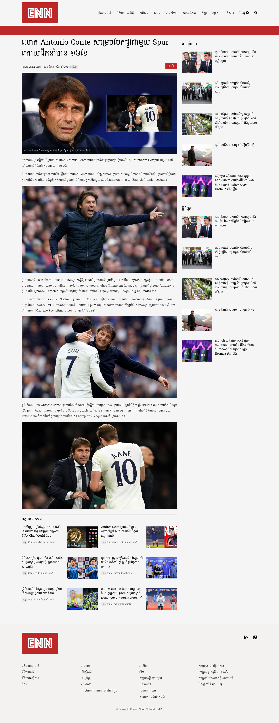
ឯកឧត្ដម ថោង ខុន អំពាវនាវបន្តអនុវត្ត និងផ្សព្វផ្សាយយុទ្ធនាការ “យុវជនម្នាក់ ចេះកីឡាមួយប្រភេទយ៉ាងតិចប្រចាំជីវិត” (121, 593)
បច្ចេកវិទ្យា (171, 13)
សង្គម (157, 13)
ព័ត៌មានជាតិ (104, 13)
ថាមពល (85, 666)
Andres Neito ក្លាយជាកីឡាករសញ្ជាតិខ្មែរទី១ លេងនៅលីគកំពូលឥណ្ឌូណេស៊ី (119, 531)
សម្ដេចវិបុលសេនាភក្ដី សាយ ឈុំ (215, 678)
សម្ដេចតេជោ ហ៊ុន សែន (211, 666)
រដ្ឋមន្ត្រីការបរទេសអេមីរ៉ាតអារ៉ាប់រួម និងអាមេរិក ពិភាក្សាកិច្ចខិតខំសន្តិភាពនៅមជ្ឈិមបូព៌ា (235, 56)
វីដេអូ (244, 13)
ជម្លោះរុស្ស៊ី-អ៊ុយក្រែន (151, 678)
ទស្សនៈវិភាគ (189, 13)
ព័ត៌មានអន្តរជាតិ (125, 13)
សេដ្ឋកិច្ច (85, 678)
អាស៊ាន (144, 666)
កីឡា (204, 13)
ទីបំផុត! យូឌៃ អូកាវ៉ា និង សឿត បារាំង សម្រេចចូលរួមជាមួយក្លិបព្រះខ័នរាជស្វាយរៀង (42, 562)
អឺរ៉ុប (142, 672)
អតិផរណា (86, 684)
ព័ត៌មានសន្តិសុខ (30, 678)
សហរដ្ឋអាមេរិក (148, 691)
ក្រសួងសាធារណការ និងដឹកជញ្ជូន (99, 691)
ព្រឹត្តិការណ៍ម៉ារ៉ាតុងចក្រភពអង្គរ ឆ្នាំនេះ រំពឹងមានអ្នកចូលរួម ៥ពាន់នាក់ (42, 591)
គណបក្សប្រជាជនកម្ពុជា (152, 697)
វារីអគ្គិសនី (86, 672)
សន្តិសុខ (143, 13)
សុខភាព (216, 13)
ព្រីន (171, 66)
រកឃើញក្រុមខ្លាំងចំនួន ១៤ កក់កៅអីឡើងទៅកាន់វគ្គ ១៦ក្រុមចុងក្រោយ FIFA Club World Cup (41, 531)
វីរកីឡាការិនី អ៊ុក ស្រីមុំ (210, 684)
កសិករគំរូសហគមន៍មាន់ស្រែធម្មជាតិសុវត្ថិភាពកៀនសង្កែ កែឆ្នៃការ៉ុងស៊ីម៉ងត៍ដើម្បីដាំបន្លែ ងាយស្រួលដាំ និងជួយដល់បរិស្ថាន (236, 121)
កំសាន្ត (230, 13)
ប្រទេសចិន (145, 684)
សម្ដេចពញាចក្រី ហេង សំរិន (213, 672)
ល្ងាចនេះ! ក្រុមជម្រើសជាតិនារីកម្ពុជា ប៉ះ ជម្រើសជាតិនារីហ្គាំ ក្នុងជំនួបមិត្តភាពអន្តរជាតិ (122, 562)
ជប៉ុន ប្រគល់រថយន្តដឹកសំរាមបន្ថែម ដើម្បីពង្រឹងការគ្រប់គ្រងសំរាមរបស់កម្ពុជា (233, 87)
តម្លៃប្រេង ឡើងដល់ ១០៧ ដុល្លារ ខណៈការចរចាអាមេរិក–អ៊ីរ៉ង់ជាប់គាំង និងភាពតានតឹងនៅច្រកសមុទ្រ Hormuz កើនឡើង (234, 182)
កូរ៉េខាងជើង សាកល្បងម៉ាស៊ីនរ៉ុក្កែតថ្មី (234, 145)
